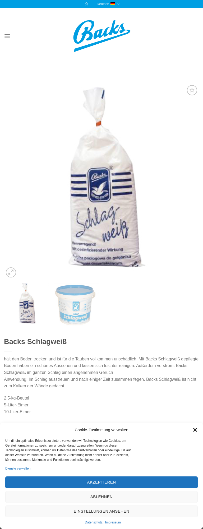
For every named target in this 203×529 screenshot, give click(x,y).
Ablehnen (101, 496)
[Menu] (7, 36)
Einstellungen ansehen (101, 511)
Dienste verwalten (17, 468)
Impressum (113, 522)
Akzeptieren (101, 482)
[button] (195, 430)
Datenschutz (94, 522)
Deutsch (108, 4)
